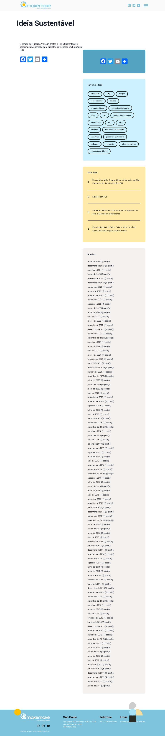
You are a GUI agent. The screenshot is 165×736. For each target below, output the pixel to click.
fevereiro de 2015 (95, 541)
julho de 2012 (94, 648)
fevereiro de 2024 (95, 278)
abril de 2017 (93, 461)
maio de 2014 (94, 571)
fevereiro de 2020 (95, 397)
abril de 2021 (93, 351)
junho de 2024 (94, 274)
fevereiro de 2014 (95, 580)
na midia (94, 129)
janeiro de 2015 (94, 546)
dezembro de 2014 (96, 550)
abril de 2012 (93, 660)
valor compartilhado (99, 151)
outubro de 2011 (95, 681)
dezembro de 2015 (96, 512)
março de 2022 (94, 321)
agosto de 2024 (94, 270)
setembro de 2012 (96, 639)
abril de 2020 (93, 393)
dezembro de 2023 (96, 283)
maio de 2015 (94, 533)
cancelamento (97, 101)
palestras (95, 137)
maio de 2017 (94, 457)
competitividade (97, 108)
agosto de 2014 (94, 563)
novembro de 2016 (96, 465)
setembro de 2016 (96, 474)
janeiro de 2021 (94, 363)
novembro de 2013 (96, 592)
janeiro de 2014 (94, 584)
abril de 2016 (93, 495)
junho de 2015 (94, 529)
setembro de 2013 (96, 601)
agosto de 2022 (94, 304)
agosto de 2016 (94, 478)
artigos (122, 94)
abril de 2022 (93, 317)
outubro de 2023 (95, 287)
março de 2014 (94, 575)
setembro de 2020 (96, 376)
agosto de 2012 (94, 643)
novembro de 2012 (96, 630)
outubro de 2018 (95, 423)
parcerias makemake (115, 137)
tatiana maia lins (129, 144)
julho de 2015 (94, 524)
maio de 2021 (94, 346)
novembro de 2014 (96, 554)
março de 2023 (94, 291)
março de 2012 (94, 664)
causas (113, 101)
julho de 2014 (94, 567)
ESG (104, 115)
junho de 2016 (94, 486)
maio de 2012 (94, 656)
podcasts (94, 144)
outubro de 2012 (95, 635)
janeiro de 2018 (94, 444)
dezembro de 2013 (96, 588)
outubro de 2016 (95, 469)
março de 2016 (94, 499)
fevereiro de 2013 (95, 618)
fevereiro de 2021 (95, 359)
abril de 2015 (93, 537)
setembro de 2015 (96, 520)
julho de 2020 (94, 380)
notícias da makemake (114, 129)
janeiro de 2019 (94, 418)
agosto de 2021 (94, 342)
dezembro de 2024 (96, 266)
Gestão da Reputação (122, 115)
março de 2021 (94, 355)
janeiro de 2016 (94, 507)
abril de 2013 (93, 613)
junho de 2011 (94, 686)
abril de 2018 (93, 439)
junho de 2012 (94, 652)
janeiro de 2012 (94, 669)
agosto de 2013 (94, 605)
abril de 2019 (93, 414)
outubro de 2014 (95, 558)
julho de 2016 (94, 482)
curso (93, 115)
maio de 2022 (94, 312)
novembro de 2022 (96, 295)
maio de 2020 (94, 389)
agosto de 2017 (94, 452)
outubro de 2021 (95, 334)
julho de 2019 (94, 410)
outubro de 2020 (95, 372)
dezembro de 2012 (96, 626)
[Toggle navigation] (146, 5)
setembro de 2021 (96, 338)
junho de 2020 (94, 384)
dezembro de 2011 (96, 673)
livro (121, 122)
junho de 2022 (94, 308)
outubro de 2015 (95, 516)
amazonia (95, 94)
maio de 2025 (94, 261)
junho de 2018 (94, 435)
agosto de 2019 (94, 406)
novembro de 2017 (96, 448)
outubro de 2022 (95, 300)
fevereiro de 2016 (95, 503)
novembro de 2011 (96, 677)
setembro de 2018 (96, 427)
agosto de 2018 (94, 431)
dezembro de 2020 (96, 367)
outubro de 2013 (95, 597)
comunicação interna (120, 108)
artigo (108, 94)
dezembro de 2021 (96, 329)
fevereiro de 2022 (95, 325)
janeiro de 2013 (94, 622)
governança (96, 122)
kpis (109, 122)
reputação (110, 144)
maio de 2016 (94, 490)
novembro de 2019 (96, 401)
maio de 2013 (94, 609)
